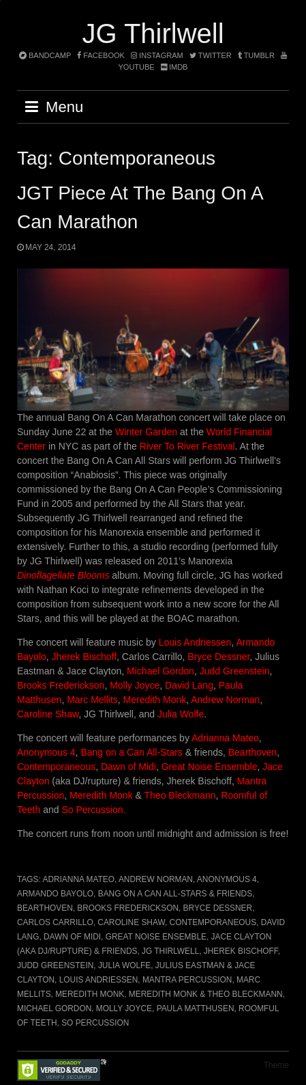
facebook (101, 55)
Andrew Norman (225, 699)
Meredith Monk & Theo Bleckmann (206, 994)
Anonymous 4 (46, 752)
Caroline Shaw (47, 714)
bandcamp (45, 55)
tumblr (257, 55)
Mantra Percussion (187, 980)
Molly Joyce (134, 685)
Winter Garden (146, 431)
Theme (276, 1065)
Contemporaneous (56, 766)
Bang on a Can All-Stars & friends (175, 893)
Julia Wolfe (180, 714)
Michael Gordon (160, 670)
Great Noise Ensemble (210, 766)
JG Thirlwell (153, 33)
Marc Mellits (91, 699)
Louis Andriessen (195, 642)
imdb (174, 67)
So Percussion (95, 1023)
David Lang (189, 685)
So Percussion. (93, 809)
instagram (157, 55)
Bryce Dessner (218, 656)
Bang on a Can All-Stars (131, 752)
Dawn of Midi (128, 766)
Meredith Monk (155, 699)
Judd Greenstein (235, 670)
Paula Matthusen (195, 1008)
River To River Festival (187, 446)
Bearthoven (252, 752)
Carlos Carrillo (55, 922)
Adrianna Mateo (225, 737)
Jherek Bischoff (84, 656)
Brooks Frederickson (60, 685)
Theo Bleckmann (180, 795)
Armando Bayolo (55, 893)
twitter (210, 55)
